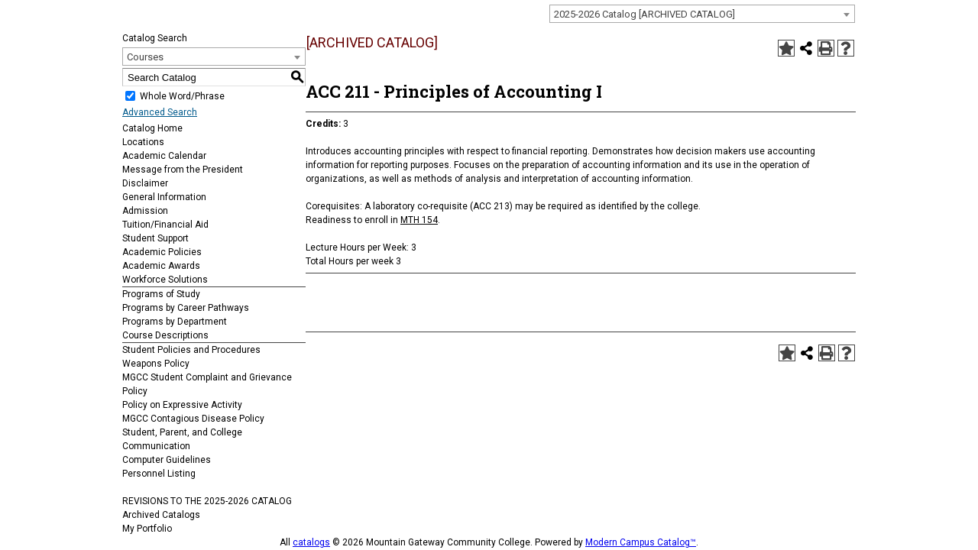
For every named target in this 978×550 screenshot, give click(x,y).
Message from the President (182, 169)
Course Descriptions (165, 335)
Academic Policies (162, 252)
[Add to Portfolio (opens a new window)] (786, 48)
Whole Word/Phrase (182, 96)
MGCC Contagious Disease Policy (193, 418)
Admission (145, 210)
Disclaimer (145, 183)
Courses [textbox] (145, 57)
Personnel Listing (159, 473)
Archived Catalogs (161, 515)
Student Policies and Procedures (191, 350)
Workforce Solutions (165, 279)
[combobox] (702, 14)
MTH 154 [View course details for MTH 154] (419, 220)
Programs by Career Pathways (185, 307)
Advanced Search (159, 112)
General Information (164, 197)
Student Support (155, 238)
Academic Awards (161, 265)
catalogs (311, 542)
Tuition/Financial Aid (165, 224)
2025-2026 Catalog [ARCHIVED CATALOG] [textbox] (644, 14)
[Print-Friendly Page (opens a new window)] (826, 48)
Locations (143, 142)
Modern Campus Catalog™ (640, 542)
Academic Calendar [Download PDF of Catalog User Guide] (164, 155)
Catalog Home (152, 128)
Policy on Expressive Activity (182, 405)
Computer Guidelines (166, 460)
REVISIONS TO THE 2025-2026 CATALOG (207, 501)
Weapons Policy (155, 363)
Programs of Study (161, 294)
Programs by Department (174, 321)
